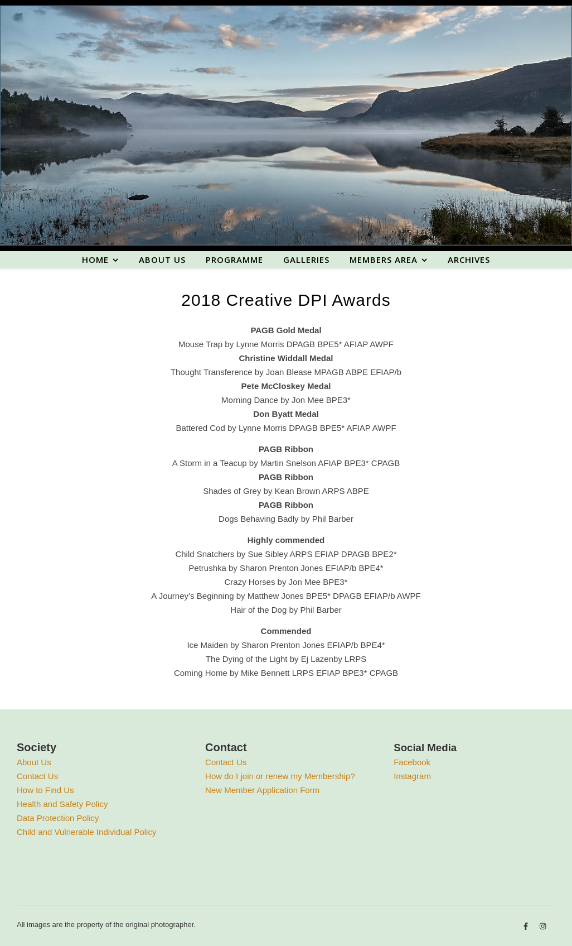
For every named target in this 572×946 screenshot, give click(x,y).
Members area (384, 259)
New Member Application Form (262, 790)
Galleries (306, 259)
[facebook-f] (526, 926)
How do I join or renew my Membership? (280, 776)
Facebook (412, 762)
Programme (234, 259)
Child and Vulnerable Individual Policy (86, 832)
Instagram (412, 776)
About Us (34, 762)
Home (95, 259)
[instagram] (543, 926)
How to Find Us (45, 790)
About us (162, 259)
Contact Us (37, 776)
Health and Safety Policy (62, 804)
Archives (469, 259)
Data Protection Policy (58, 818)
